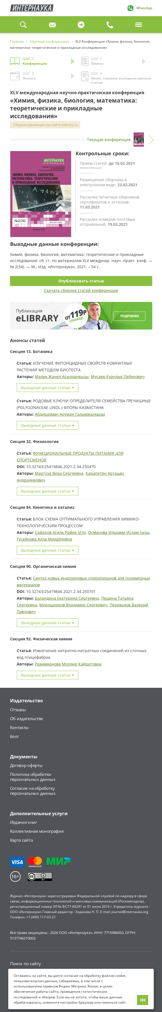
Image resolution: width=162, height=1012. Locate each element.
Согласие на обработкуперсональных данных (32, 791)
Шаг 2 (116, 61)
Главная (32, 8)
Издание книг (23, 822)
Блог (14, 736)
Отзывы (18, 709)
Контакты (19, 727)
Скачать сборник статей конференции (81, 290)
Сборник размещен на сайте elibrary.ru (45, 124)
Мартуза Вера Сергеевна (59, 473)
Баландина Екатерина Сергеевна (67, 598)
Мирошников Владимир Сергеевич (73, 604)
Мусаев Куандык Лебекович (118, 376)
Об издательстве (26, 718)
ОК (143, 1000)
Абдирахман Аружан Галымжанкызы (70, 414)
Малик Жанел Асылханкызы (62, 376)
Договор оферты (26, 765)
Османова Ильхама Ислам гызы (118, 532)
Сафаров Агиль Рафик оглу (60, 532)
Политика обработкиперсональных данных (32, 777)
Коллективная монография (37, 831)
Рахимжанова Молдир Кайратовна (68, 664)
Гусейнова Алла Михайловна (44, 539)
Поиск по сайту (25, 963)
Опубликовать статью (81, 281)
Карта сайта (21, 839)
